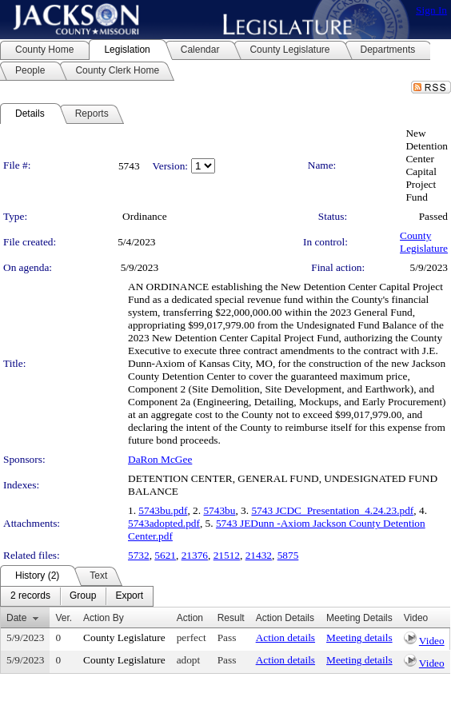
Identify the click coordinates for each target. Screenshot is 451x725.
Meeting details (359, 637)
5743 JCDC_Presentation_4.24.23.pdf (332, 510)
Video (432, 641)
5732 (139, 555)
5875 (288, 555)
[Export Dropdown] (129, 596)
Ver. (63, 617)
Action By (103, 617)
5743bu (219, 510)
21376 (195, 555)
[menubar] (77, 596)
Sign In (431, 10)
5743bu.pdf (162, 510)
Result (231, 617)
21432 (258, 555)
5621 (165, 555)
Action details (285, 637)
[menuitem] (30, 596)
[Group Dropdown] (83, 596)
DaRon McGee (160, 459)
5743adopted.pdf (164, 523)
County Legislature (424, 241)
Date (16, 617)
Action (190, 617)
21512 (227, 555)
